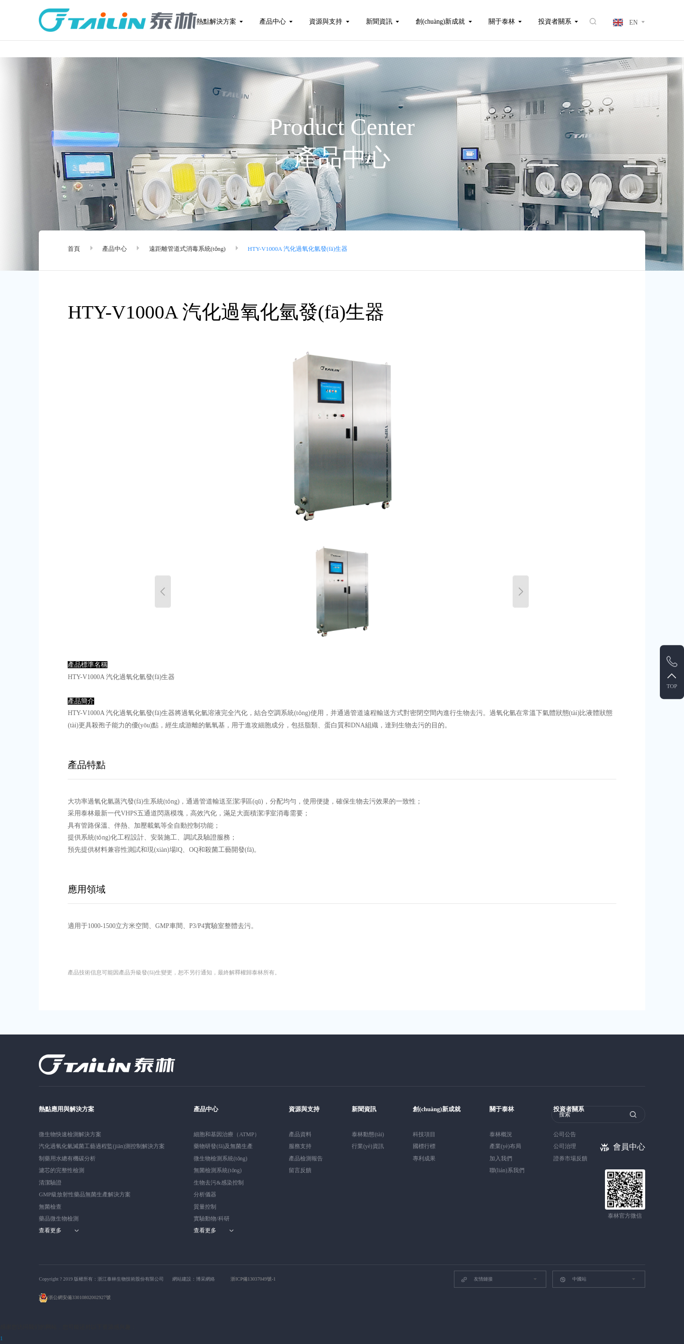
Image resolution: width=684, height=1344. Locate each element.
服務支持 (300, 1146)
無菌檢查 (50, 1206)
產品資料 (300, 1134)
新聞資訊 (379, 21)
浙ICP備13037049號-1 (253, 1279)
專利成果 (424, 1158)
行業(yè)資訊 (367, 1146)
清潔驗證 (50, 1182)
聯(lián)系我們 (510, 1170)
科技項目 (424, 1134)
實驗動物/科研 (211, 1218)
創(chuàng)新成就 (440, 21)
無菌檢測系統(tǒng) (217, 1170)
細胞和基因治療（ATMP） (227, 1134)
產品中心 (272, 21)
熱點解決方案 (216, 21)
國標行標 (424, 1146)
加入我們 (504, 1158)
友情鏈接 (476, 1279)
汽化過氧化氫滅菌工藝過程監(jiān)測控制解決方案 (102, 1146)
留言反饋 (300, 1170)
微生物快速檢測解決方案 (70, 1134)
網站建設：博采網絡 (193, 1279)
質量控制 (205, 1206)
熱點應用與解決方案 (68, 1109)
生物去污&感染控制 (218, 1182)
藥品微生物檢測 (59, 1218)
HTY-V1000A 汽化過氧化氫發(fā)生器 (310, 250)
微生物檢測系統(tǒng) (220, 1158)
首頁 (74, 250)
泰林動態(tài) (368, 1134)
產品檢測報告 (306, 1158)
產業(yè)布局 (508, 1146)
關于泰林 (502, 21)
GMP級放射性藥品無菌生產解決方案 (85, 1194)
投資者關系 (554, 21)
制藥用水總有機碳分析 (67, 1158)
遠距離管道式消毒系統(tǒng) (193, 250)
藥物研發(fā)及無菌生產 (223, 1146)
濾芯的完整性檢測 (61, 1170)
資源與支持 (325, 21)
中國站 (573, 1279)
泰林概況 (504, 1134)
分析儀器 (205, 1194)
